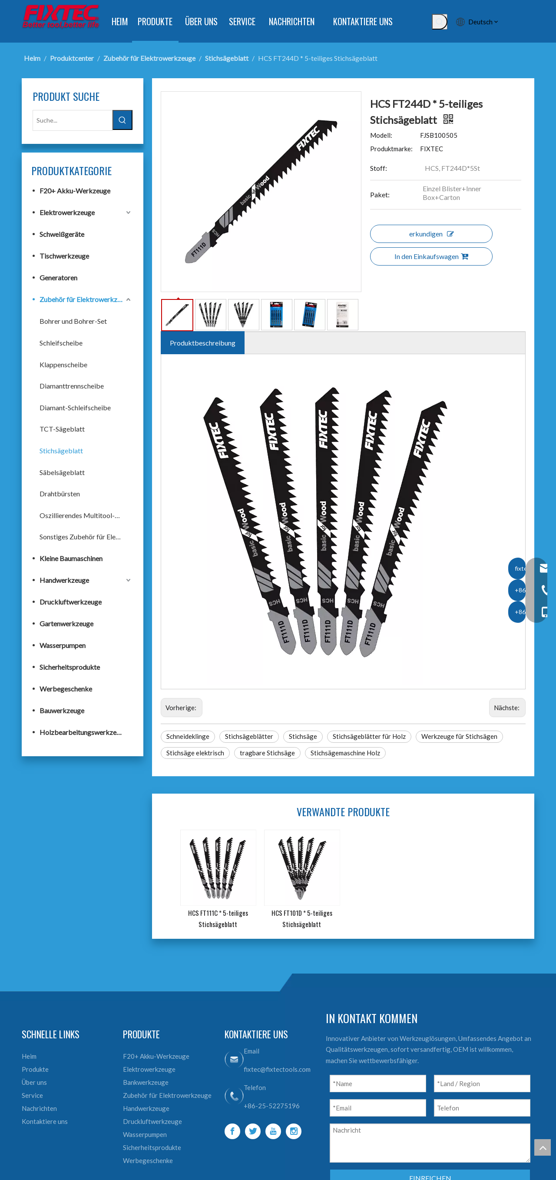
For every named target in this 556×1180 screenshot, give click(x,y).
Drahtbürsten (60, 493)
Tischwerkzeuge (64, 256)
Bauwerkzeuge (62, 710)
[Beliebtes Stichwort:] (439, 22)
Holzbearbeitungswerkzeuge (83, 732)
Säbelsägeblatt (62, 472)
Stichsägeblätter (249, 736)
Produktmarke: (391, 149)
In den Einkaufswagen (431, 256)
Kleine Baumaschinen (71, 558)
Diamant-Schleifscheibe (75, 407)
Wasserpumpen (63, 645)
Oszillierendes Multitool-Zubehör (86, 515)
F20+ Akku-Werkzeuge (75, 190)
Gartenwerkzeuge (66, 623)
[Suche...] (73, 120)
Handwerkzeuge (64, 580)
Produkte (35, 1069)
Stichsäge (303, 736)
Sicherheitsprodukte (70, 667)
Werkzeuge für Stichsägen (459, 736)
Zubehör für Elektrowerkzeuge (86, 299)
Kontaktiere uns (45, 1121)
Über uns (34, 1082)
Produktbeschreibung (202, 343)
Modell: (381, 135)
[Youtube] (273, 1131)
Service (32, 1095)
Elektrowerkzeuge (67, 212)
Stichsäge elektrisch (195, 753)
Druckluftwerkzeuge (71, 602)
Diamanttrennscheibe (72, 386)
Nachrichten (39, 1108)
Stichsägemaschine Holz (345, 753)
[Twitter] (253, 1131)
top (542, 1147)
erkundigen (431, 233)
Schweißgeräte (62, 234)
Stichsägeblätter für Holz (369, 736)
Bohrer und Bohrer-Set (73, 321)
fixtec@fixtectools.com (277, 1069)
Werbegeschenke (66, 689)
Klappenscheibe (63, 364)
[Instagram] (293, 1131)
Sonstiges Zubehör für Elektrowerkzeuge (86, 536)
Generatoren (58, 277)
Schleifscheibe (61, 343)
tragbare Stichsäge (267, 753)
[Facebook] (232, 1131)
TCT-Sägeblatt (62, 429)
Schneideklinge (187, 736)
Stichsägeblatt (61, 450)
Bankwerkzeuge (146, 1082)
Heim (29, 1056)
